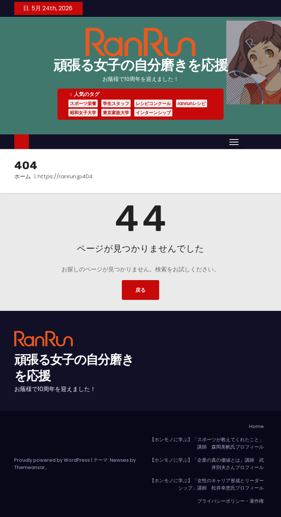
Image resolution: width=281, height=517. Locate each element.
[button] (248, 141)
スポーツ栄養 (83, 103)
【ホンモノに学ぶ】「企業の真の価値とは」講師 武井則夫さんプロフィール (207, 464)
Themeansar (29, 467)
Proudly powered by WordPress (52, 460)
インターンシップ (153, 112)
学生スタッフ (116, 103)
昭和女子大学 (83, 112)
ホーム (22, 176)
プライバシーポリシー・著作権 (230, 501)
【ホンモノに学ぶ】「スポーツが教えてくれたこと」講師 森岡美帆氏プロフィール (207, 443)
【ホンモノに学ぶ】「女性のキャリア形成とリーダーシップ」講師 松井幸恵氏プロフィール (207, 484)
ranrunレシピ (191, 103)
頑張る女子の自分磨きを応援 (140, 65)
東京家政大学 (116, 112)
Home (256, 426)
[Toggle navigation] (234, 142)
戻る (140, 290)
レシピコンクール (153, 103)
